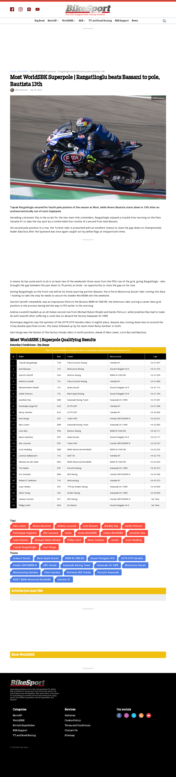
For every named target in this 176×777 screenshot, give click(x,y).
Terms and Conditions (77, 725)
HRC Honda (50, 565)
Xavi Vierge (49, 546)
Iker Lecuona (50, 532)
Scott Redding (133, 539)
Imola (68, 532)
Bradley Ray (111, 525)
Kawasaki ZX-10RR (107, 565)
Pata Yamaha (52, 572)
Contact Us (71, 730)
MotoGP (53, 21)
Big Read (40, 21)
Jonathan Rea (137, 532)
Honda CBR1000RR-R (25, 565)
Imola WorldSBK (87, 532)
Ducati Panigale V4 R (102, 557)
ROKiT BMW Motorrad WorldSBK (32, 579)
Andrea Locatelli (67, 525)
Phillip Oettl (74, 539)
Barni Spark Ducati (48, 557)
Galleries (70, 715)
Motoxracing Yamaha (25, 572)
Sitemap (70, 735)
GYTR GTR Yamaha (132, 557)
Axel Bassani (90, 525)
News (135, 21)
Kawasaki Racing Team (76, 565)
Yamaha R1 (63, 579)
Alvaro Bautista (42, 525)
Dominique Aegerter (25, 532)
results (115, 539)
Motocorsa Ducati (135, 565)
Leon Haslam (20, 539)
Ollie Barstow (21, 89)
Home (13, 71)
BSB (82, 21)
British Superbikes (24, 725)
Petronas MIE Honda (79, 572)
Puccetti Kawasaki (108, 572)
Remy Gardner (96, 539)
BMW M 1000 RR (74, 557)
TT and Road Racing (100, 21)
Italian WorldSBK (113, 532)
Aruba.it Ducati (21, 557)
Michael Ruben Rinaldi (48, 539)
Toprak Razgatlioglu (24, 546)
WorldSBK (69, 21)
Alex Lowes (19, 525)
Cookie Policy (73, 720)
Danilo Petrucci (134, 525)
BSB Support (122, 21)
